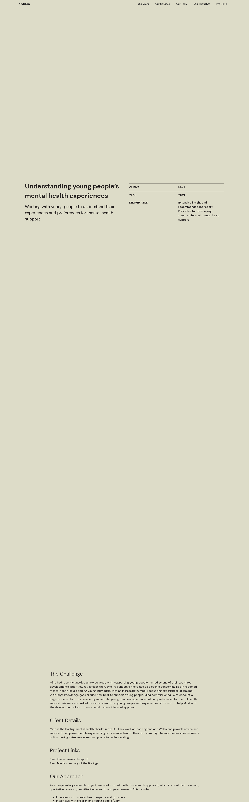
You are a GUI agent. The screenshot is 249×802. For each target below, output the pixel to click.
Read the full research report (69, 514)
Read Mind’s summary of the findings (74, 518)
